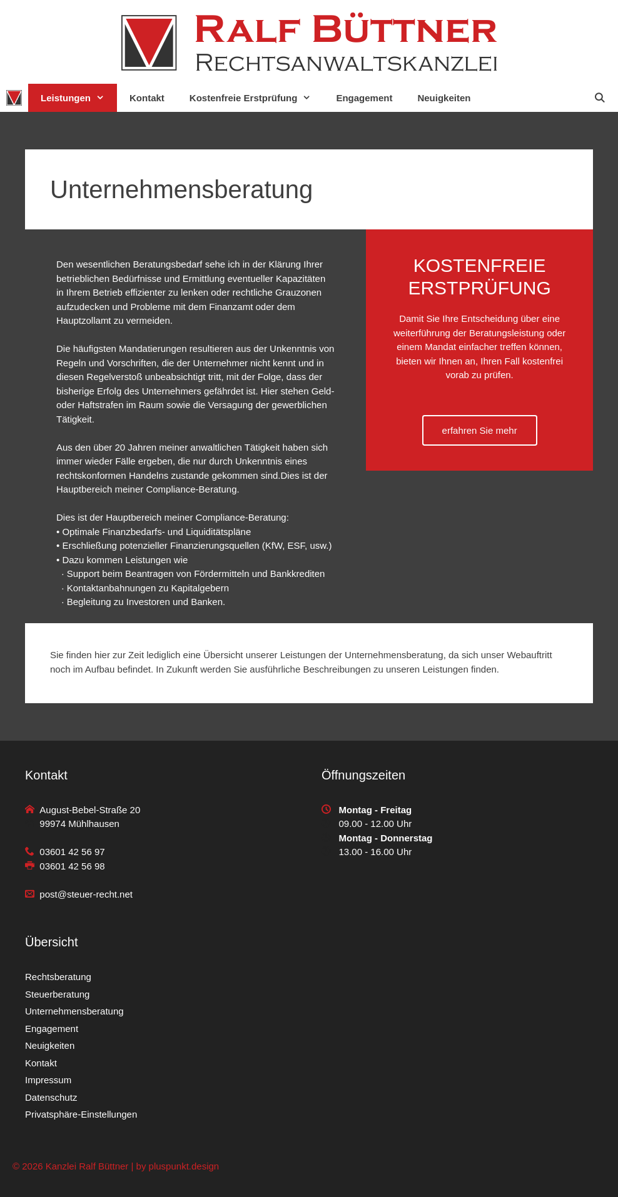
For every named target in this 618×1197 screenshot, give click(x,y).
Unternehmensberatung (74, 1011)
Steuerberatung (57, 994)
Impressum (48, 1079)
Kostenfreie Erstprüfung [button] (257, 98)
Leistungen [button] (79, 98)
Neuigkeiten (443, 98)
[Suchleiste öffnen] (599, 98)
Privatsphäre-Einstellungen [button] (81, 1114)
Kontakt (147, 98)
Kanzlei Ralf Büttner (87, 1166)
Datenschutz (51, 1097)
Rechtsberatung (58, 976)
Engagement (364, 98)
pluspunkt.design (184, 1166)
